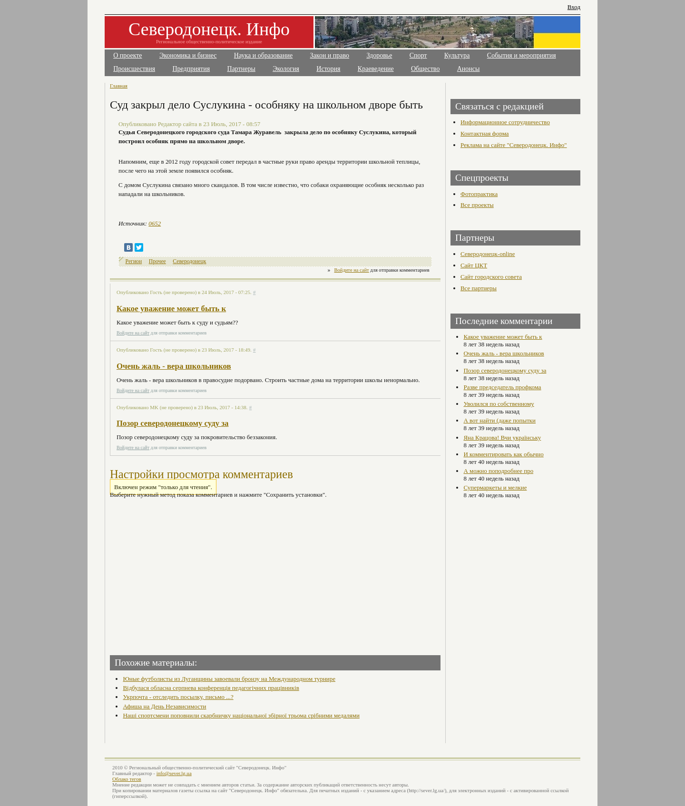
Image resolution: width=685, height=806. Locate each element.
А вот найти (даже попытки (499, 420)
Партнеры (241, 68)
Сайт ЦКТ (473, 265)
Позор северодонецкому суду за (173, 423)
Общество (425, 68)
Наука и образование (263, 55)
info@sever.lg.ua (174, 773)
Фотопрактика (479, 193)
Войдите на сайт (351, 270)
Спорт (418, 55)
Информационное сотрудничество (505, 122)
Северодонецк (189, 261)
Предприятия (191, 68)
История (328, 68)
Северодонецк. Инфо (209, 29)
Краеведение (376, 68)
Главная (118, 85)
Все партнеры (478, 288)
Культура (457, 55)
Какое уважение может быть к (171, 308)
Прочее (157, 261)
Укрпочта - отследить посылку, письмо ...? (178, 696)
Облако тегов (126, 779)
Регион (134, 261)
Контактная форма (484, 133)
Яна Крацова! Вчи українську (502, 437)
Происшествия (134, 68)
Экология (286, 68)
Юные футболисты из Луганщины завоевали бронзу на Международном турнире (229, 678)
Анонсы (468, 68)
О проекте (127, 55)
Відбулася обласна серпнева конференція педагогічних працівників (211, 687)
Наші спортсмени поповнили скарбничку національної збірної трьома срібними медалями (241, 715)
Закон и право (329, 55)
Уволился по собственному (498, 403)
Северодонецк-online (487, 253)
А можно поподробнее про (498, 470)
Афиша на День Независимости (164, 706)
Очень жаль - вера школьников (174, 366)
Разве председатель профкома (502, 387)
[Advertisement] (194, 573)
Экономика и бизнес (188, 55)
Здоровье (379, 55)
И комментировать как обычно (503, 454)
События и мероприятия (521, 55)
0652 (154, 223)
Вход (574, 6)
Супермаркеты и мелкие (495, 487)
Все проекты (477, 204)
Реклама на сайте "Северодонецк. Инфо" (513, 144)
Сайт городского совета (491, 276)
